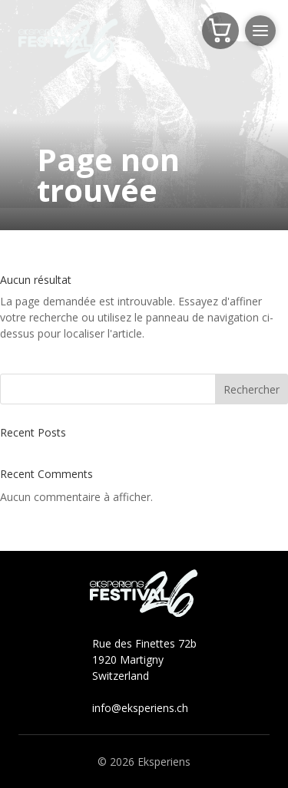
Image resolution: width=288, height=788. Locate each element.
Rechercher (251, 389)
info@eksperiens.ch (140, 708)
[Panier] (220, 30)
